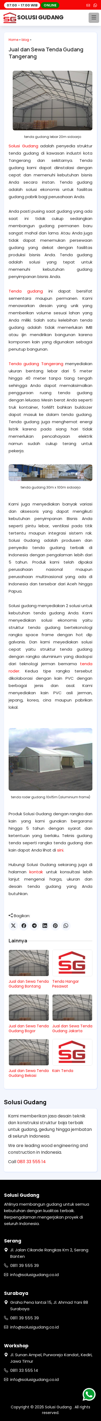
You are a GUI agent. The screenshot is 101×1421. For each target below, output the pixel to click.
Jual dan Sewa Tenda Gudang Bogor (29, 1028)
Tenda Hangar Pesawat (65, 984)
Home (13, 39)
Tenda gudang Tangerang (36, 363)
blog (25, 39)
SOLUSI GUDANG (34, 17)
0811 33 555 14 (31, 1162)
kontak (36, 872)
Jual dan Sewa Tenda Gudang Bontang (29, 984)
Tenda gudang (26, 291)
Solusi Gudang (23, 146)
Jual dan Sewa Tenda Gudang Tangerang (46, 53)
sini (60, 850)
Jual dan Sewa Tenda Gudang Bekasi (29, 1073)
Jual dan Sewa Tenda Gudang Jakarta (72, 1028)
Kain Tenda (62, 1070)
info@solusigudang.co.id (34, 1274)
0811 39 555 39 (24, 1265)
